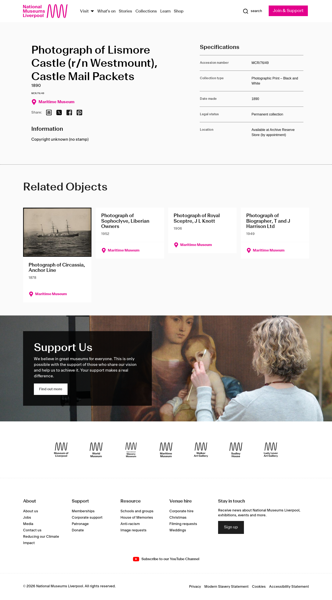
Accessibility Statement (289, 587)
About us (30, 511)
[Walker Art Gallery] (201, 449)
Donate (78, 530)
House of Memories (136, 517)
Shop (179, 11)
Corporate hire (181, 511)
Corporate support (87, 517)
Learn (165, 11)
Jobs (27, 517)
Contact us (32, 530)
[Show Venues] (92, 11)
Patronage (80, 524)
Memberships (83, 511)
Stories (125, 11)
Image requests (133, 530)
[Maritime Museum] (166, 449)
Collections (146, 11)
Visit (84, 11)
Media (28, 524)
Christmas (178, 517)
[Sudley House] (236, 449)
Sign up (231, 527)
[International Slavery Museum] (131, 449)
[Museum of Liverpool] (61, 449)
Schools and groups (137, 511)
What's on (106, 11)
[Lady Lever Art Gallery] (270, 449)
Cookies (259, 587)
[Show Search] (252, 11)
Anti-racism (130, 524)
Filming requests (183, 524)
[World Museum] (96, 449)
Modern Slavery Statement (226, 587)
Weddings (177, 530)
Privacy (195, 587)
